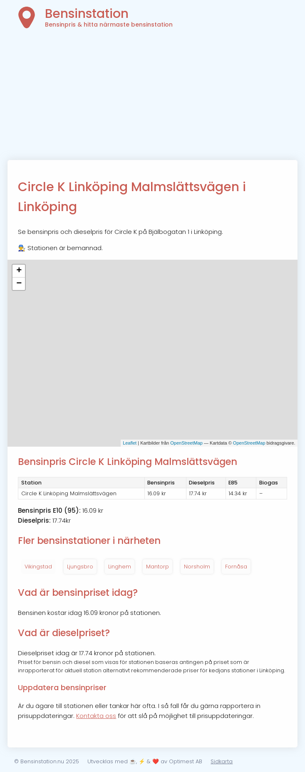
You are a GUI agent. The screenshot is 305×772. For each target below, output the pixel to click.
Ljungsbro (80, 566)
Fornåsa (236, 566)
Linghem (119, 566)
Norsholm (197, 566)
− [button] (19, 284)
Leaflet (129, 442)
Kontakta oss (96, 715)
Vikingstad (38, 566)
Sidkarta (222, 761)
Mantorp (157, 566)
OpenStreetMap (186, 442)
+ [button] (19, 271)
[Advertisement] (153, 97)
